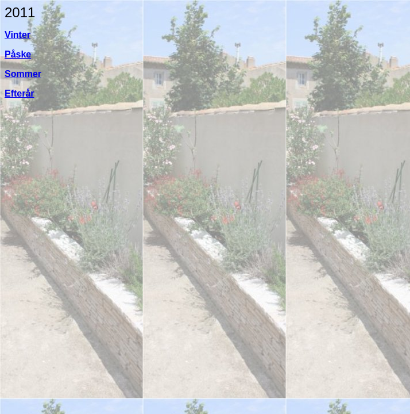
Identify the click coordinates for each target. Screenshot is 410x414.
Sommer (23, 74)
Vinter (17, 35)
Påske (18, 54)
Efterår (19, 93)
